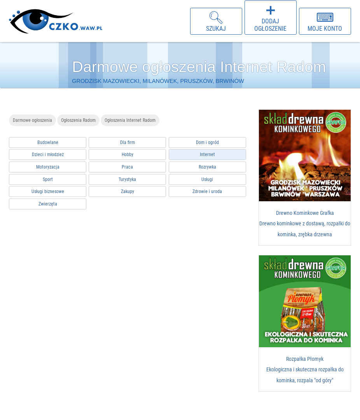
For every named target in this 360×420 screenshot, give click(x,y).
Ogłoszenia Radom (78, 120)
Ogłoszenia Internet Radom (130, 120)
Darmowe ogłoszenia (32, 120)
